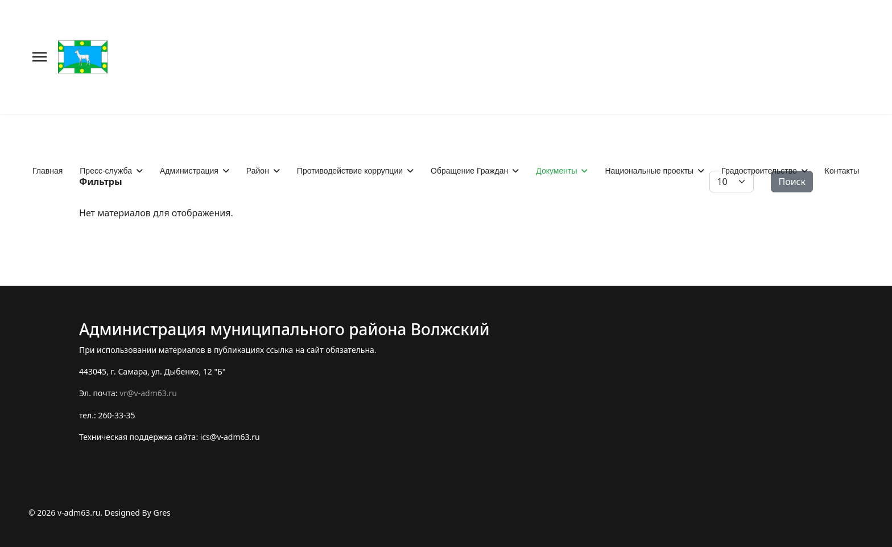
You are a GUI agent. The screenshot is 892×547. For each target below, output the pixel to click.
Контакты (842, 170)
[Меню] (39, 57)
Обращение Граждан (469, 170)
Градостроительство (759, 170)
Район (257, 170)
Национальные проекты (649, 170)
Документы (556, 170)
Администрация (189, 170)
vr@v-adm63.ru (148, 393)
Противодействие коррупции (350, 170)
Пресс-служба (106, 170)
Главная (47, 170)
